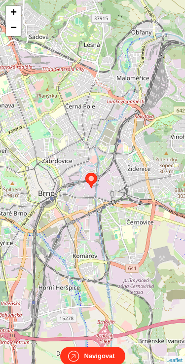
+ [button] (13, 13)
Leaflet (174, 351)
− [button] (13, 28)
